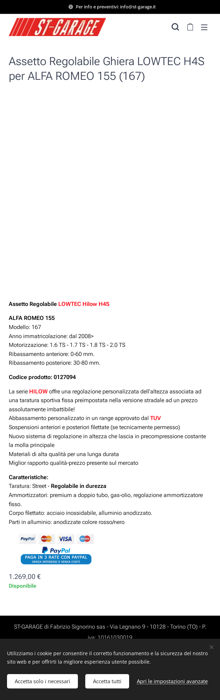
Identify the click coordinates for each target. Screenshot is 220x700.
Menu (204, 27)
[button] (175, 27)
